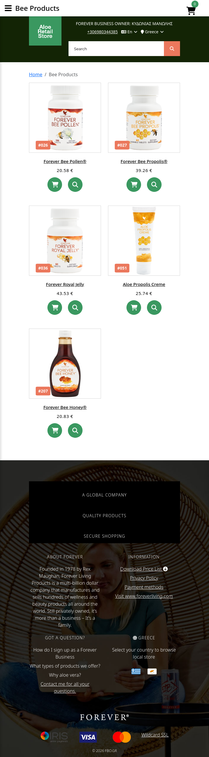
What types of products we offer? (65, 666)
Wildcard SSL (155, 735)
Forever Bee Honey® (65, 407)
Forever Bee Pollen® (65, 161)
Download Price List (144, 569)
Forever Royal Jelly (65, 284)
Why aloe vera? (65, 675)
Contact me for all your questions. (64, 687)
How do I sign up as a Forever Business (65, 653)
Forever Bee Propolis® (144, 161)
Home (35, 74)
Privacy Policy (144, 578)
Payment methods (144, 587)
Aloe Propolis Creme (144, 284)
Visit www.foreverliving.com (144, 596)
